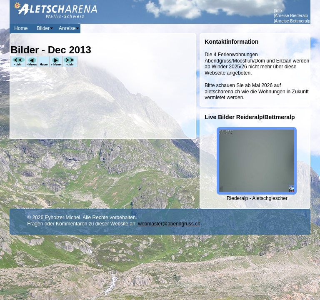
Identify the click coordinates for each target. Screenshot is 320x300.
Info (278, 10)
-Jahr (18, 61)
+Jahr (70, 61)
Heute (44, 61)
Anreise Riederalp (291, 15)
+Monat (56, 61)
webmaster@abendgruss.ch (169, 224)
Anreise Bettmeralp (292, 21)
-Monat (32, 61)
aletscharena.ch (222, 92)
